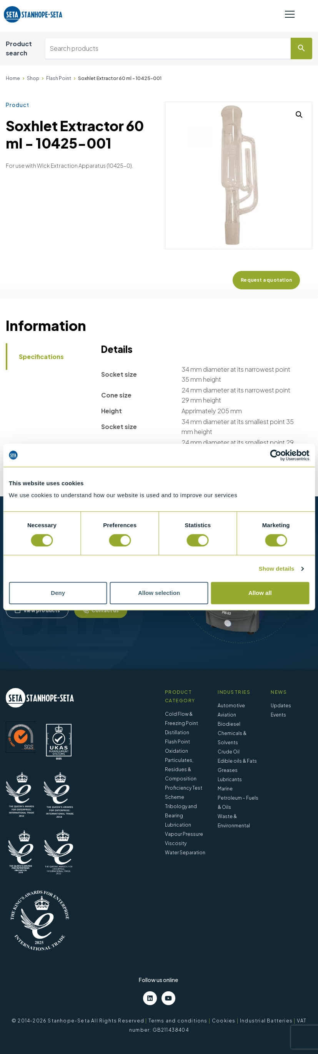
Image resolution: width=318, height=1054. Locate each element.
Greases (228, 770)
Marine (225, 789)
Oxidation (176, 751)
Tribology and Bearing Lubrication (181, 815)
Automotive (231, 705)
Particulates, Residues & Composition (180, 769)
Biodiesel (229, 724)
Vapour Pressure (184, 834)
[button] (299, 115)
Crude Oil (229, 752)
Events (278, 715)
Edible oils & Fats (237, 761)
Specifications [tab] (41, 356)
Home (13, 78)
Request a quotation (266, 280)
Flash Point (58, 78)
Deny (58, 593)
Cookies (223, 1021)
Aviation (227, 715)
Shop (33, 78)
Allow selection (159, 593)
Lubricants (230, 779)
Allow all (260, 593)
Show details (277, 568)
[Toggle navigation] (289, 15)
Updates (281, 705)
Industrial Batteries (266, 1021)
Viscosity (175, 843)
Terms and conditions (178, 1021)
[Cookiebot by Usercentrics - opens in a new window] (275, 455)
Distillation (177, 732)
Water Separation (185, 852)
